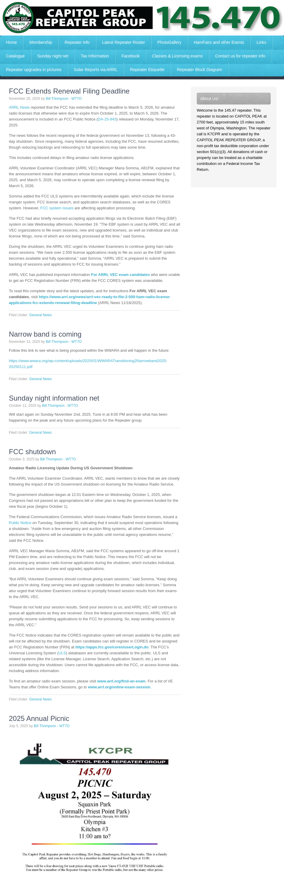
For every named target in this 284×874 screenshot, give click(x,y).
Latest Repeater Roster (123, 42)
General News (40, 315)
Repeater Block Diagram (199, 69)
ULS (62, 653)
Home (11, 42)
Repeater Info (74, 42)
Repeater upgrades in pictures (34, 69)
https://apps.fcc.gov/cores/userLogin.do (112, 647)
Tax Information (95, 56)
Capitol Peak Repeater (142, 18)
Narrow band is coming (45, 334)
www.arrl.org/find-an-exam (121, 681)
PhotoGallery (169, 42)
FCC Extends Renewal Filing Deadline (69, 91)
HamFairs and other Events (216, 42)
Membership (40, 42)
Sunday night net (52, 56)
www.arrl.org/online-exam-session (119, 687)
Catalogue (15, 56)
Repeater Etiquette (147, 69)
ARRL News (19, 107)
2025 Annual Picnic (39, 718)
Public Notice (20, 522)
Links (261, 42)
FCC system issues (56, 208)
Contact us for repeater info (240, 56)
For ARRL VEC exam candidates (120, 274)
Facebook (131, 56)
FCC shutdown (32, 452)
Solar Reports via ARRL (96, 69)
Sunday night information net (54, 398)
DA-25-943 (107, 119)
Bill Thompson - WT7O (64, 99)
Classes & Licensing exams (177, 56)
